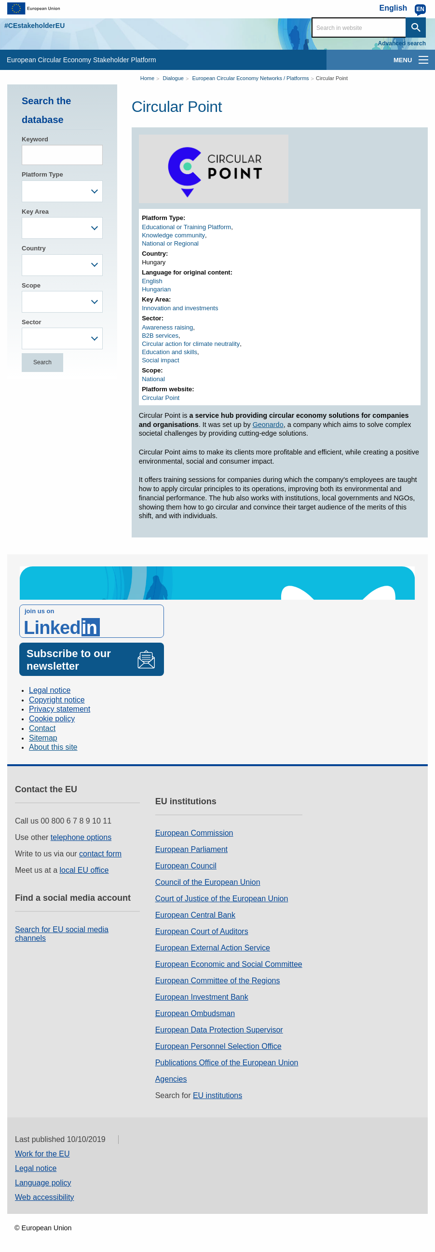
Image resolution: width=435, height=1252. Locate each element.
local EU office (84, 870)
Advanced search (402, 43)
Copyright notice (57, 700)
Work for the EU (42, 1154)
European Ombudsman (195, 1013)
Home (147, 78)
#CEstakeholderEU (34, 25)
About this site (53, 747)
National (153, 379)
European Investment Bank (201, 997)
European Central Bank (195, 915)
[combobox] (62, 191)
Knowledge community (173, 235)
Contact (42, 728)
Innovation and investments (180, 308)
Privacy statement (59, 709)
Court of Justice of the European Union (221, 898)
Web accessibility (44, 1197)
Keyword (35, 139)
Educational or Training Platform (186, 227)
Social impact (160, 360)
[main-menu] (423, 60)
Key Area (35, 211)
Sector (31, 322)
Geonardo (268, 424)
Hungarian (156, 289)
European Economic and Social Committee (228, 964)
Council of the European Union (207, 882)
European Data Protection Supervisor (219, 1030)
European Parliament (191, 849)
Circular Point (332, 78)
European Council (186, 866)
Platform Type (42, 174)
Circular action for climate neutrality (191, 343)
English (152, 281)
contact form (100, 854)
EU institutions (217, 1095)
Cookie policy (52, 719)
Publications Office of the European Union (227, 1063)
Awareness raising (167, 327)
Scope (31, 285)
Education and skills (169, 352)
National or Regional (170, 243)
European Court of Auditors (201, 931)
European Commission (194, 833)
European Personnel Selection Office (218, 1046)
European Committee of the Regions (217, 981)
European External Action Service (212, 948)
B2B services (160, 335)
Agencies (171, 1079)
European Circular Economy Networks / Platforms (250, 78)
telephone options (81, 837)
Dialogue (173, 78)
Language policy (43, 1183)
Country (34, 248)
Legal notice (49, 690)
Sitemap (43, 738)
